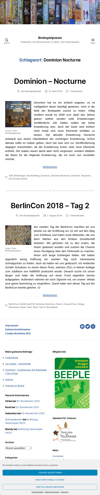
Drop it (59, 304)
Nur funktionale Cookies (50, 480)
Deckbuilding (33, 175)
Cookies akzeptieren (50, 472)
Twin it (42, 307)
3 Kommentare (77, 215)
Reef (35, 307)
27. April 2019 (55, 91)
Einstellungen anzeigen (50, 487)
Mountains (14, 307)
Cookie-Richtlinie (37, 492)
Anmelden (58, 456)
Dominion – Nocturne (50, 81)
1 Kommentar (76, 91)
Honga (81, 304)
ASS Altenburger (17, 175)
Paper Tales (26, 307)
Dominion (45, 175)
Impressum (64, 492)
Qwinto (9, 379)
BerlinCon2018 (27, 304)
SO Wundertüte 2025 (28, 401)
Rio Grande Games (18, 178)
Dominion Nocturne (60, 175)
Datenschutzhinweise (52, 492)
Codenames (11, 357)
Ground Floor (70, 304)
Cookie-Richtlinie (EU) (18, 333)
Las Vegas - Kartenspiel (18, 363)
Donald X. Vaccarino (81, 175)
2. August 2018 (54, 215)
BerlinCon (14, 304)
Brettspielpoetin (33, 91)
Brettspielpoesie (50, 37)
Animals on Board (14, 385)
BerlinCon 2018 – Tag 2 (50, 205)
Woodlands (52, 307)
